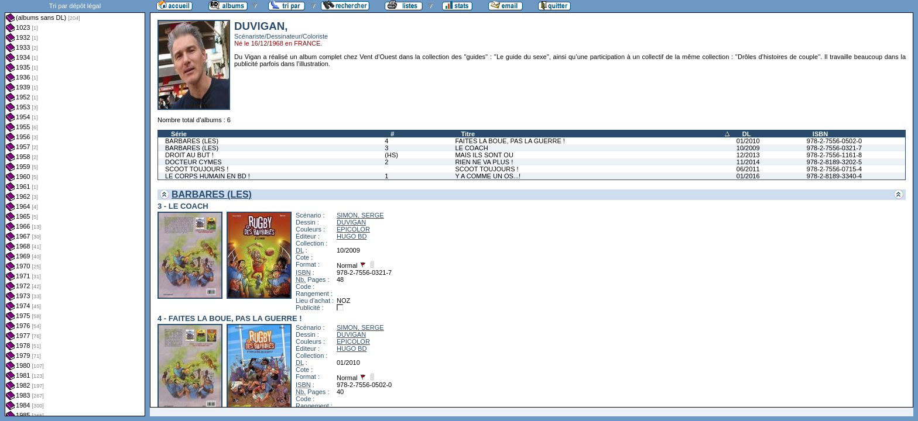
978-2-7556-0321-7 (834, 147)
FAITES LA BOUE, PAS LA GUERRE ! (509, 140)
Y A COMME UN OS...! (487, 176)
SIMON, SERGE (360, 215)
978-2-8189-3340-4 (834, 176)
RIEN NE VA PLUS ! (484, 161)
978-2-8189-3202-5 (834, 161)
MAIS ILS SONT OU (484, 154)
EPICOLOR (353, 229)
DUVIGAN (351, 222)
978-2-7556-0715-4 (834, 168)
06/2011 (748, 168)
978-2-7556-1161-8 (834, 154)
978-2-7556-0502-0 (834, 140)
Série (179, 133)
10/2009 (748, 147)
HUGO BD (351, 236)
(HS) (391, 154)
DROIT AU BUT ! (189, 154)
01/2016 (748, 176)
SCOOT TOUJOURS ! (196, 168)
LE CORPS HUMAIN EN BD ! (207, 176)
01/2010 (748, 140)
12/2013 (748, 154)
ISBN (820, 133)
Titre (468, 133)
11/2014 (748, 161)
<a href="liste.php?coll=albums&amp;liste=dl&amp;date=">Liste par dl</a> (75, 208)
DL (746, 133)
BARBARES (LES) (191, 140)
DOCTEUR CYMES (193, 161)
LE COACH (471, 147)
